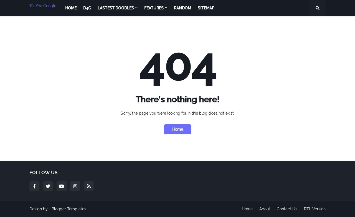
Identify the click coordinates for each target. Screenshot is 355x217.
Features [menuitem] (154, 8)
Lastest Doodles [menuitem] (116, 8)
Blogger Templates (69, 209)
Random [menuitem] (182, 8)
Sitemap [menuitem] (206, 8)
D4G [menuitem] (87, 8)
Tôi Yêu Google (42, 6)
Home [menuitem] (71, 8)
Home (177, 129)
